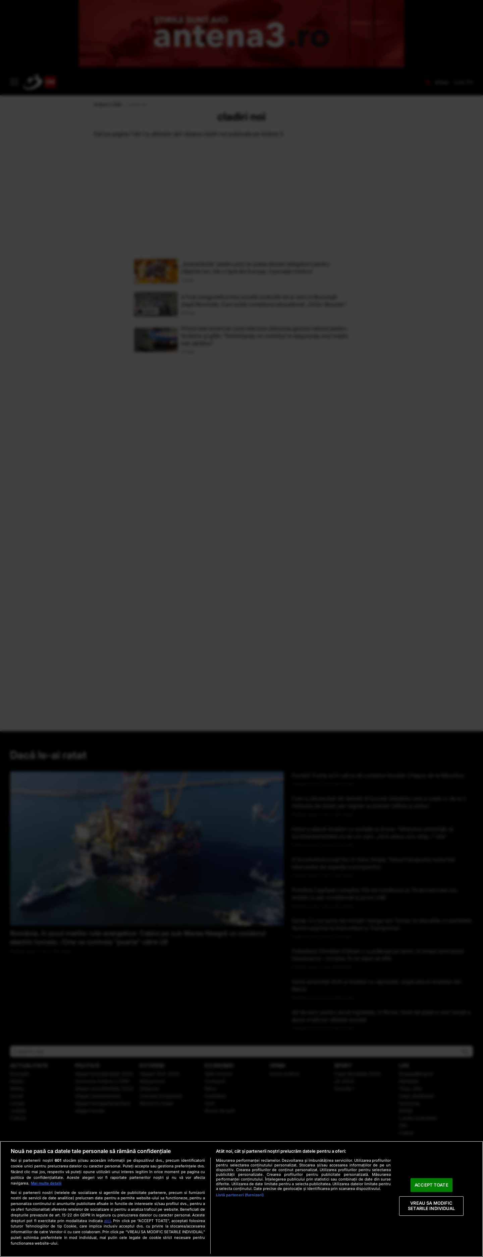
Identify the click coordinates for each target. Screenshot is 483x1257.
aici (107, 1220)
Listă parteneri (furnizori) (240, 1195)
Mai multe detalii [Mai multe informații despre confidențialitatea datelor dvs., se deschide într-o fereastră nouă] (46, 1183)
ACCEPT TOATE (431, 1185)
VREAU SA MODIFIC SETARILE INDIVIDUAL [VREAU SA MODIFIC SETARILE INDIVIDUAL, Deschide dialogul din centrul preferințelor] (431, 1206)
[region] (241, 1199)
